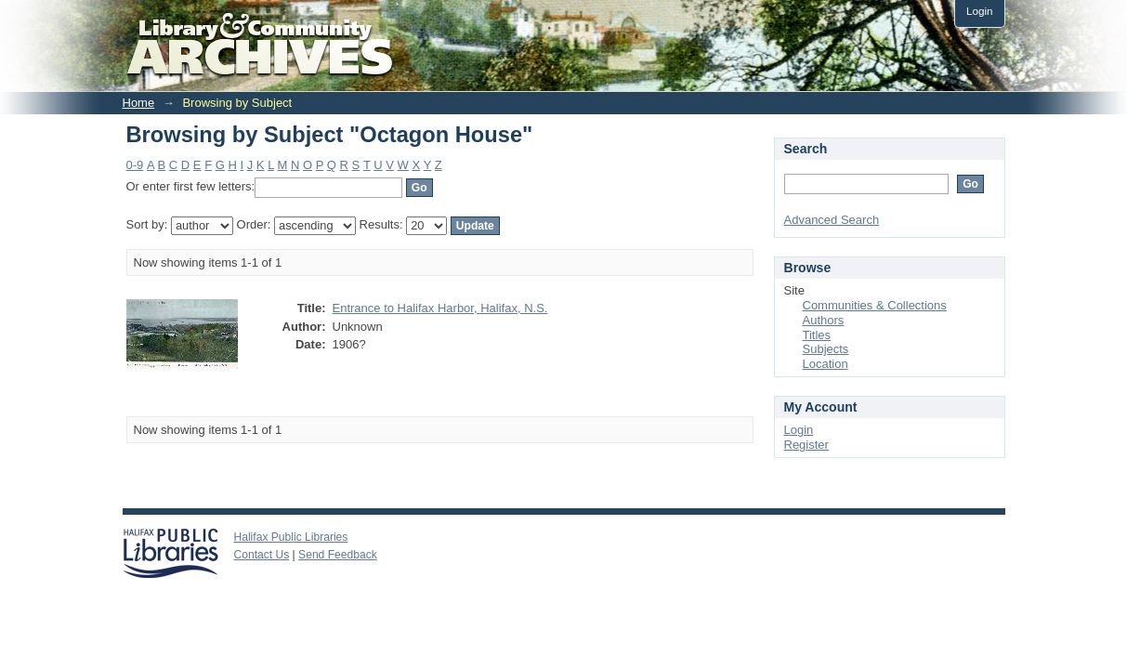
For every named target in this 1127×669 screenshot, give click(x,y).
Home (139, 103)
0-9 (135, 165)
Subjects (826, 349)
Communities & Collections (875, 305)
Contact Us (262, 554)
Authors (824, 320)
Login (979, 11)
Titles (817, 335)
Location (825, 364)
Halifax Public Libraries (291, 537)
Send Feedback (337, 554)
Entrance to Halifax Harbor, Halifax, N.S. (440, 308)
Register (806, 445)
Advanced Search (832, 220)
